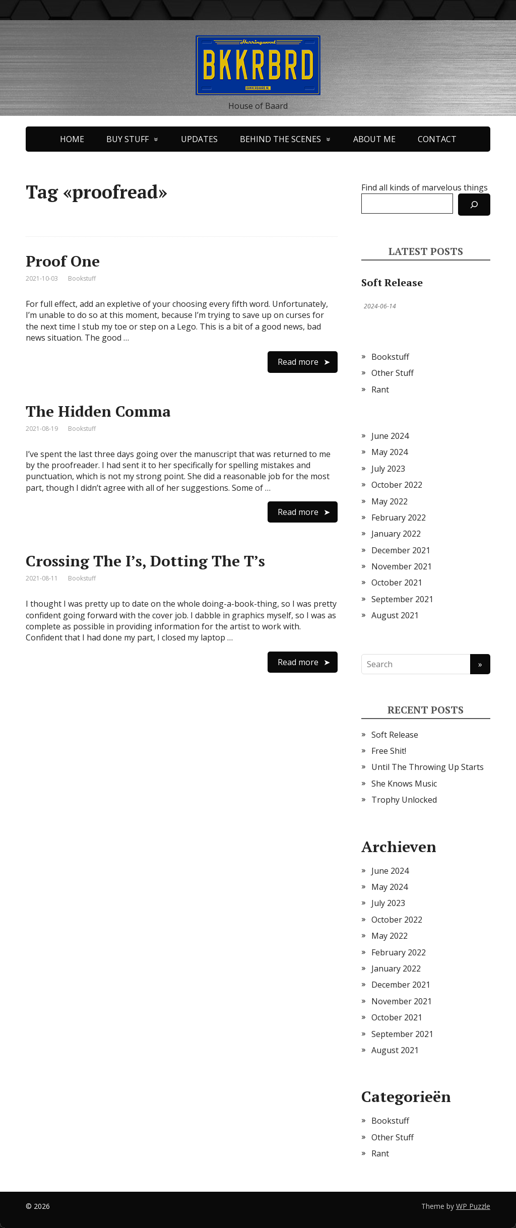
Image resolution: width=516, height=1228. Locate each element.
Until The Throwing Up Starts (427, 766)
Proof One (63, 261)
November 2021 (401, 566)
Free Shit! (388, 750)
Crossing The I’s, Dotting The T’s (145, 561)
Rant (380, 389)
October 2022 (396, 484)
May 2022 (389, 501)
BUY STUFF (127, 139)
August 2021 (395, 615)
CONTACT (437, 139)
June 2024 (390, 435)
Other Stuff (392, 372)
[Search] (474, 204)
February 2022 (398, 517)
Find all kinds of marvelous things (424, 187)
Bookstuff (82, 278)
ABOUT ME (374, 139)
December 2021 (400, 550)
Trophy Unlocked (404, 799)
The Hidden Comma (98, 411)
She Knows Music (404, 783)
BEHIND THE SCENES (280, 139)
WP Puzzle (473, 1206)
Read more (298, 361)
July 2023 (388, 468)
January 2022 (396, 533)
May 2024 (389, 452)
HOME (72, 139)
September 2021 (402, 599)
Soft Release (392, 282)
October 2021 (396, 582)
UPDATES (199, 139)
